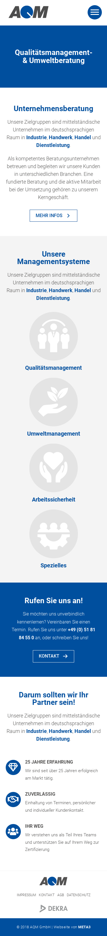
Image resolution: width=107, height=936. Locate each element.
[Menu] (95, 12)
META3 (84, 927)
